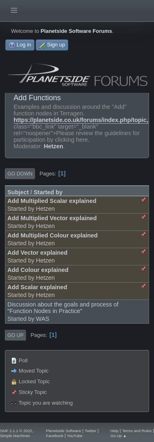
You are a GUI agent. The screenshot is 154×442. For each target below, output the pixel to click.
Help (114, 430)
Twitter (90, 430)
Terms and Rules (137, 430)
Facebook (54, 435)
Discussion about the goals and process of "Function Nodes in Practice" (62, 307)
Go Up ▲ (118, 435)
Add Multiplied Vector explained (52, 218)
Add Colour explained (38, 270)
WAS (42, 318)
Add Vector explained (37, 252)
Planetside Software (63, 430)
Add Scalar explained (37, 287)
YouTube (75, 435)
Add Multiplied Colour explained (52, 235)
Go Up (15, 335)
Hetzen (53, 146)
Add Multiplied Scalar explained (52, 201)
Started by (48, 192)
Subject (18, 192)
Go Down (19, 174)
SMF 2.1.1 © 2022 (16, 430)
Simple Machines (15, 435)
